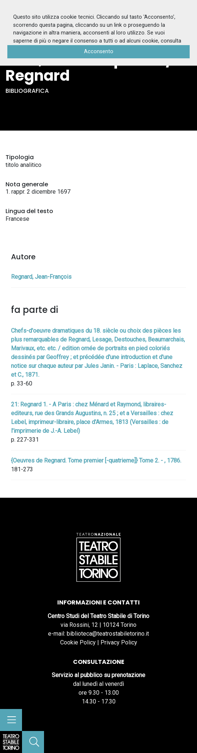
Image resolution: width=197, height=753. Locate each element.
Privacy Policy (119, 642)
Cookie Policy (78, 642)
